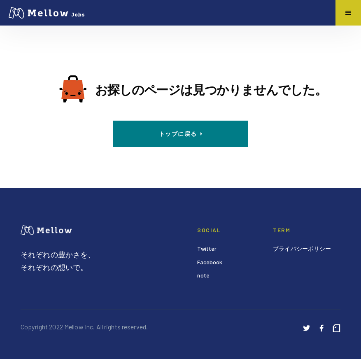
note (203, 275)
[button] (348, 13)
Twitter (207, 248)
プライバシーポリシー (302, 248)
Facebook (209, 262)
